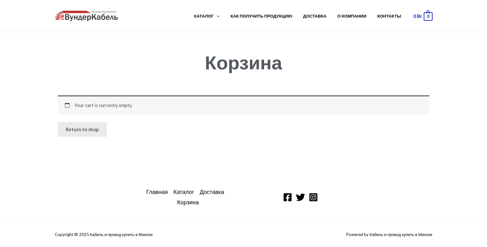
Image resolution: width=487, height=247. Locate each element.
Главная (157, 191)
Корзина (188, 202)
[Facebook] (287, 197)
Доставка (320, 16)
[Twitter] (300, 197)
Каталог (214, 16)
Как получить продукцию (270, 16)
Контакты (390, 16)
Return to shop (82, 129)
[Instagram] (313, 197)
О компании (355, 16)
